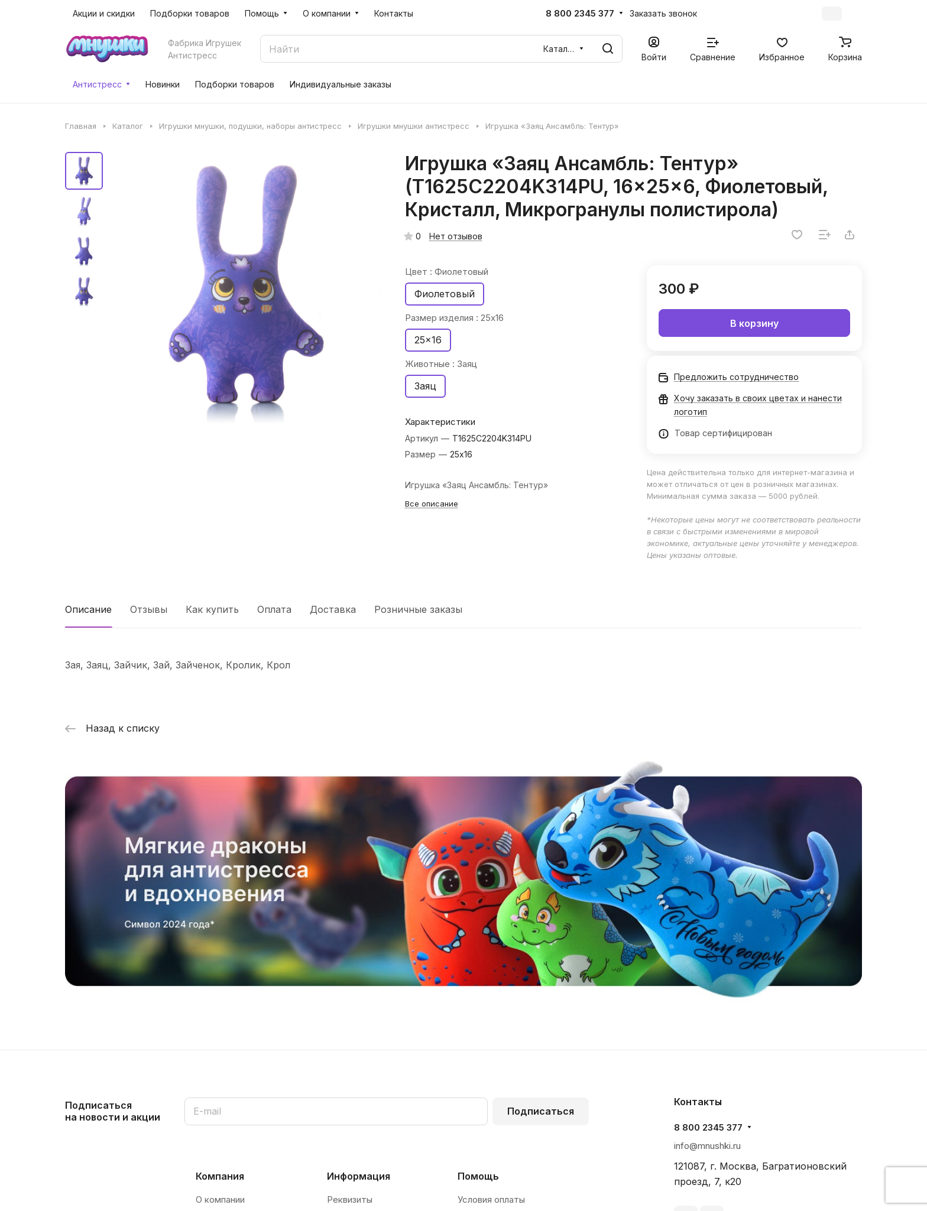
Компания (220, 1176)
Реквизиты (349, 1199)
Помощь (478, 1176)
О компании (220, 1199)
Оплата (274, 609)
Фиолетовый (444, 294)
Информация (358, 1176)
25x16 (428, 340)
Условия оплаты (491, 1199)
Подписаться (540, 1111)
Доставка (333, 609)
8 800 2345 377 (580, 13)
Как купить (212, 609)
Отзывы (148, 609)
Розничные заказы (418, 609)
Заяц (425, 386)
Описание (88, 609)
